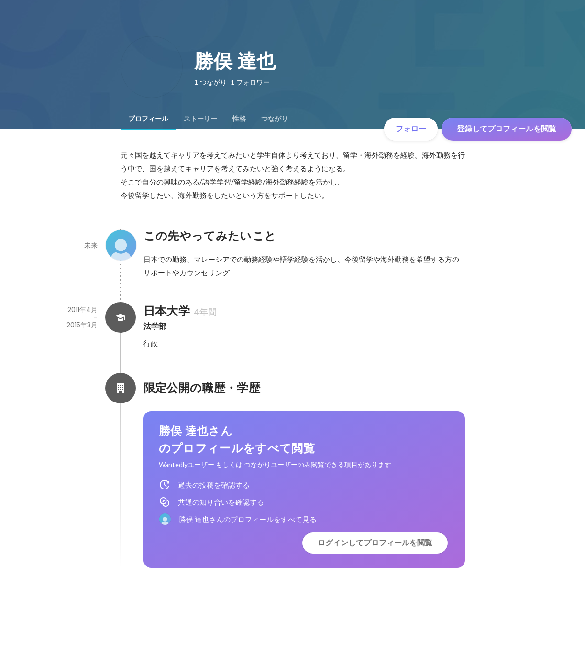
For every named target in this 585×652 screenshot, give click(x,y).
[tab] (148, 118)
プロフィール (148, 118)
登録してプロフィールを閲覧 (506, 128)
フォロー (411, 128)
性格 (239, 118)
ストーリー (200, 118)
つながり (274, 118)
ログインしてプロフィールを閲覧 (375, 542)
